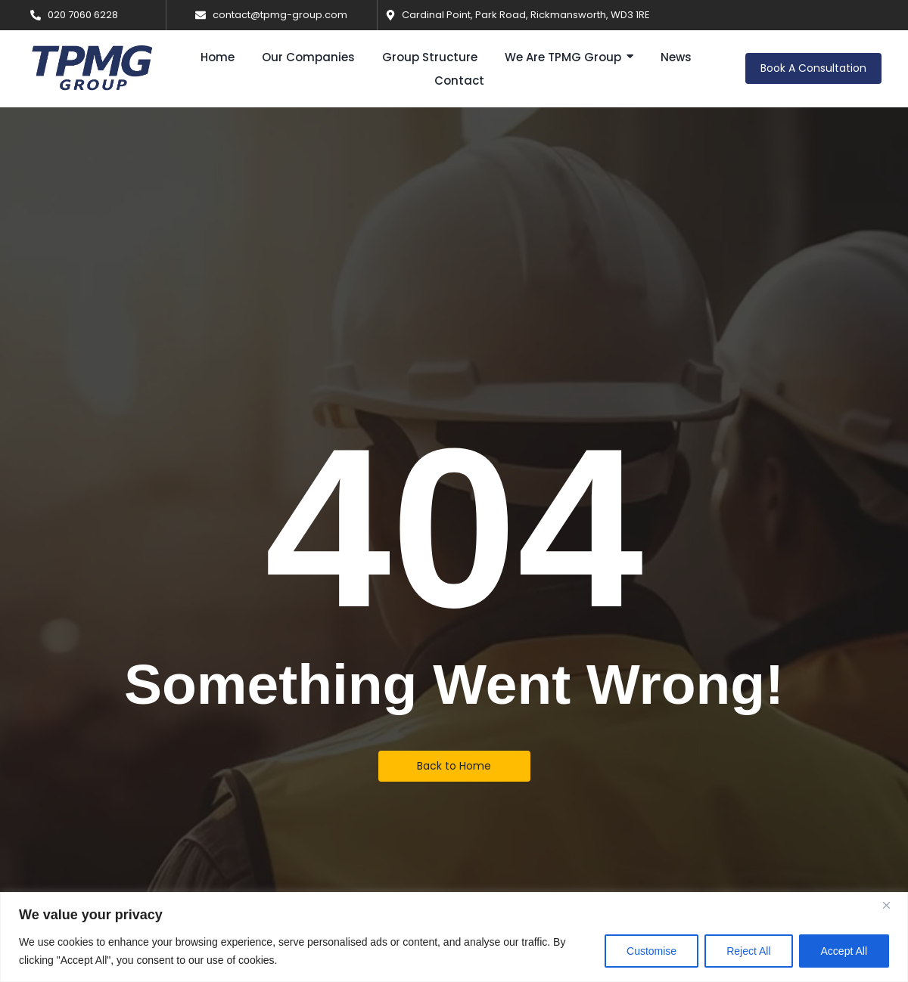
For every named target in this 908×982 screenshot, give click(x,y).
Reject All (748, 951)
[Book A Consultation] (813, 68)
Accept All (844, 951)
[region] (454, 937)
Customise (651, 951)
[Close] (892, 905)
